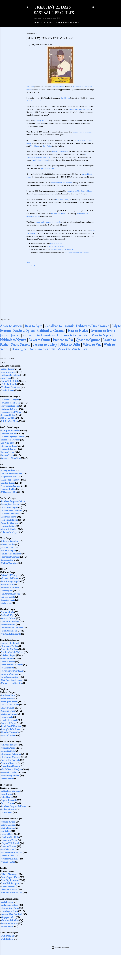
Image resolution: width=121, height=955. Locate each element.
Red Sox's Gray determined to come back (77, 252)
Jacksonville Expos (9, 519)
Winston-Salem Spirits (10, 633)
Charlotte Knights (9, 507)
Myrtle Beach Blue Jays (11, 769)
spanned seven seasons (82, 132)
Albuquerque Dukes (10, 430)
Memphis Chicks (8, 529)
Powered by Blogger (60, 947)
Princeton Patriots (9, 923)
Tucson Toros (7, 455)
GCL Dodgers (7, 935)
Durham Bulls (7, 612)
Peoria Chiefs (7, 716)
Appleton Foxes (8, 695)
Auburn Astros (8, 821)
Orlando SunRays (9, 532)
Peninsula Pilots (8, 624)
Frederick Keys (7, 615)
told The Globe (62, 199)
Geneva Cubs (7, 834)
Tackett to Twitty (44, 344)
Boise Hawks (7, 797)
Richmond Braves (9, 408)
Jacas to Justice (10, 335)
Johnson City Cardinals (11, 914)
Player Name (47, 22)
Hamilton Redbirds (10, 837)
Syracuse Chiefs (8, 415)
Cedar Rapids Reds (10, 704)
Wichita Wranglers (8, 562)
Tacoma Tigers (7, 452)
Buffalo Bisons (7, 368)
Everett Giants (7, 803)
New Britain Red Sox (10, 485)
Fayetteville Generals (10, 760)
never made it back (58, 214)
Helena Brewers (8, 886)
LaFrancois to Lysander (73, 335)
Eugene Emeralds (9, 800)
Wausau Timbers (8, 735)
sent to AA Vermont (60, 151)
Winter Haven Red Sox (11, 683)
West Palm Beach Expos (11, 679)
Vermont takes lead (56, 243)
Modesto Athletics (9, 578)
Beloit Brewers (7, 698)
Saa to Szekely (20, 344)
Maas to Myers (101, 335)
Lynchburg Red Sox (10, 621)
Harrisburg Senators (10, 479)
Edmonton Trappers (10, 439)
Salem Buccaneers (9, 630)
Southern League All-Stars (13, 501)
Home (36, 22)
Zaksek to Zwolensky (72, 349)
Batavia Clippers (8, 824)
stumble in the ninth (40, 160)
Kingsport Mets (8, 917)
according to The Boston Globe (79, 191)
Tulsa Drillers (6, 559)
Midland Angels (8, 550)
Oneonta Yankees (9, 846)
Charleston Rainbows (11, 753)
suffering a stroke (41, 120)
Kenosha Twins (8, 710)
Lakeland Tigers (8, 655)
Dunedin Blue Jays (9, 649)
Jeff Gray (30, 87)
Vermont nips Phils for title (56, 246)
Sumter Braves (7, 778)
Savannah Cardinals (10, 772)
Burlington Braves (9, 701)
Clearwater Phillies (9, 646)
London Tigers (8, 482)
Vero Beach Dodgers (9, 676)
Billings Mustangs (9, 874)
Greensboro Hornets (10, 766)
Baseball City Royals (10, 643)
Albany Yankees (8, 470)
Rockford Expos (8, 723)
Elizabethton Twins (10, 907)
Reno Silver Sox (8, 584)
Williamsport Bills (8, 492)
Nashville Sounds (9, 384)
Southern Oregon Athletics (13, 806)
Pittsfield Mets (7, 849)
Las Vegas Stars (7, 442)
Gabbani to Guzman (51, 330)
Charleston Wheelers (10, 757)
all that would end (33, 101)
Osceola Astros (8, 661)
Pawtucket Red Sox (10, 405)
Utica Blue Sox (7, 855)
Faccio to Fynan (24, 330)
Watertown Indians (9, 858)
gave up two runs (47, 168)
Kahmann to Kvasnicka (38, 335)
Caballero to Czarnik (59, 326)
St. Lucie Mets (7, 667)
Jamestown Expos (9, 840)
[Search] (93, 6)
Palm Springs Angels (10, 581)
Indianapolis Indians (10, 374)
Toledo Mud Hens (9, 421)
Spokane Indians (8, 809)
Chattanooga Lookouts (11, 510)
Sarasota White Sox (9, 673)
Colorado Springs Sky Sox (12, 436)
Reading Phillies (8, 488)
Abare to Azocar (11, 326)
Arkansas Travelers (9, 541)
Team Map (73, 22)
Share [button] (28, 263)
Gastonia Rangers (9, 763)
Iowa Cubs (6, 378)
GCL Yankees (7, 938)
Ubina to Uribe (69, 344)
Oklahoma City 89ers (10, 387)
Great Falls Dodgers (10, 883)
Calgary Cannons (9, 433)
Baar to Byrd (33, 326)
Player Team (61, 22)
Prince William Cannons (12, 627)
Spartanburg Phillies (10, 775)
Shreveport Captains (10, 556)
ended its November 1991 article (48, 222)
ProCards (34, 266)
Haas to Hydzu (78, 330)
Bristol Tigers (7, 901)
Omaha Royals (7, 390)
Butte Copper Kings (10, 877)
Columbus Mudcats (10, 513)
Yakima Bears (6, 812)
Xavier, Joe (19, 349)
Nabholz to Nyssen (13, 339)
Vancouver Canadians (10, 458)
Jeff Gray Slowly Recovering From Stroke (62, 249)
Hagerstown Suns (9, 476)
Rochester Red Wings (11, 411)
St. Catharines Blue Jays (11, 852)
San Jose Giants (8, 596)
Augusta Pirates (8, 747)
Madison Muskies (9, 713)
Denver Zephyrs (8, 371)
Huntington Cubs (9, 911)
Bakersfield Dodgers (10, 575)
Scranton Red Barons (11, 402)
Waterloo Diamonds (9, 732)
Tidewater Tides (8, 418)
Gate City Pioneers (9, 880)
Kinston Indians (8, 618)
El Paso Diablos (8, 544)
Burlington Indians (9, 904)
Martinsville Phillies (10, 920)
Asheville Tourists (9, 744)
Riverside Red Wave (10, 587)
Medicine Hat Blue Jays (11, 892)
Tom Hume (34, 146)
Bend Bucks (6, 793)
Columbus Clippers (10, 399)
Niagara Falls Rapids (10, 843)
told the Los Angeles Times (79, 109)
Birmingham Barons (10, 504)
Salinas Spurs (7, 590)
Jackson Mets (7, 547)
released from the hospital (61, 183)
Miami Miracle (7, 658)
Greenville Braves (9, 516)
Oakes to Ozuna (39, 339)
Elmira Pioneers (8, 827)
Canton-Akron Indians (11, 473)
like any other (58, 87)
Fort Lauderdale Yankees (12, 652)
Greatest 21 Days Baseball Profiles (54, 9)
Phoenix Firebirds (9, 445)
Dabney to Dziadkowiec (92, 326)
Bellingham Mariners (10, 790)
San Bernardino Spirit (10, 593)
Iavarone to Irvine (103, 330)
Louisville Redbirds (10, 381)
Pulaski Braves (7, 926)
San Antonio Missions (11, 553)
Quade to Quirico (88, 339)
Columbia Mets (8, 750)
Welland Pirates (7, 861)
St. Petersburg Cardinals (12, 670)
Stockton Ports (8, 599)
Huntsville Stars (8, 525)
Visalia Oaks (5, 602)
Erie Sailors (6, 830)
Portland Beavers (8, 448)
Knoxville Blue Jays (9, 522)
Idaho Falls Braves (9, 889)
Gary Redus (47, 146)
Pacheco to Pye (63, 339)
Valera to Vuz (92, 344)
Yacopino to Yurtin (42, 349)
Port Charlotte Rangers (12, 664)
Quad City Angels (9, 720)
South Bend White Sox (11, 726)
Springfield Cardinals (10, 729)
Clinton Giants (8, 707)
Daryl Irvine (65, 98)
